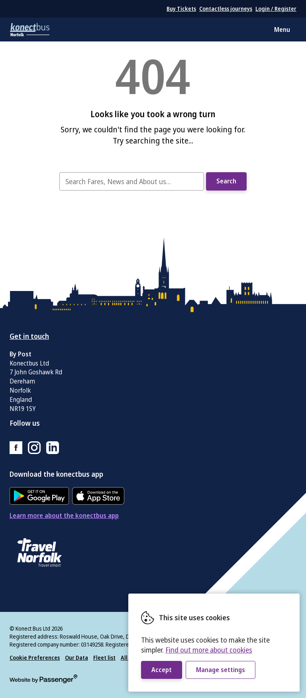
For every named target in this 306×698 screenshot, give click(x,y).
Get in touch (29, 336)
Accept (161, 669)
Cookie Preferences (35, 657)
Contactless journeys (225, 8)
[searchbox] (131, 181)
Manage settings (220, 669)
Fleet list (104, 657)
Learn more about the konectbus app (64, 515)
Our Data (76, 657)
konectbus (29, 29)
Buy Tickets (181, 8)
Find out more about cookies (208, 650)
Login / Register (275, 8)
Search (226, 181)
